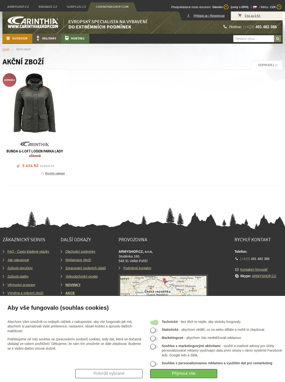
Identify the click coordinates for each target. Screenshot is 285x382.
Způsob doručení (20, 268)
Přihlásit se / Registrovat (209, 15)
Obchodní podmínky (80, 251)
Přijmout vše (183, 373)
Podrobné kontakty (137, 268)
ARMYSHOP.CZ (264, 276)
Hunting (74, 38)
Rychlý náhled (52, 173)
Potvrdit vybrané (109, 373)
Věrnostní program (21, 285)
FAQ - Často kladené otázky (28, 251)
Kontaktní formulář (254, 269)
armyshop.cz (18, 7)
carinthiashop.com (112, 7)
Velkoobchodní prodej (81, 276)
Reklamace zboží (78, 260)
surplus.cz (76, 7)
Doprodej (268, 65)
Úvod (5, 49)
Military (45, 38)
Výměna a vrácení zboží (25, 293)
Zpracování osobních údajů (85, 268)
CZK (275, 7)
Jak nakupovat (18, 260)
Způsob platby (17, 276)
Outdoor (16, 38)
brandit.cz (48, 7)
